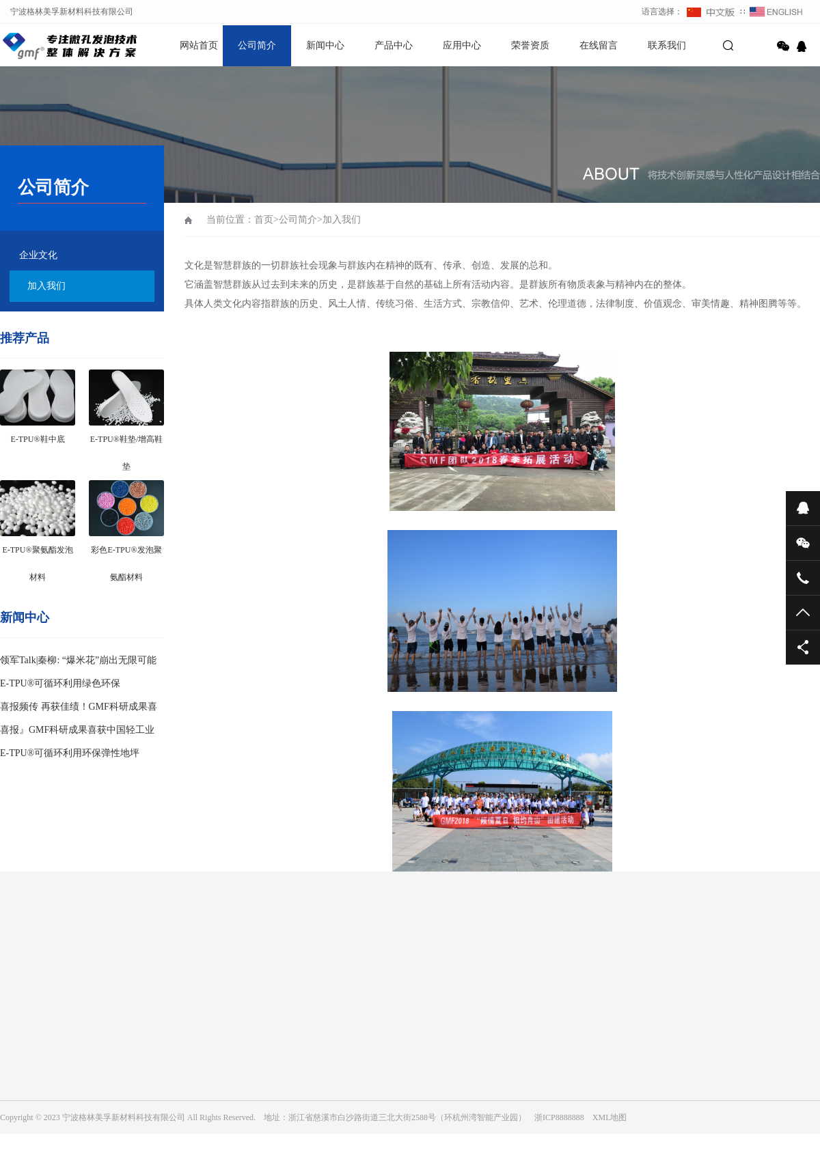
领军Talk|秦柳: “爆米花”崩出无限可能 (78, 660)
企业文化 (38, 255)
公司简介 (257, 45)
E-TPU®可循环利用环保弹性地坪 (69, 753)
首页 (263, 219)
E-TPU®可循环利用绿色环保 (60, 683)
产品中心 (393, 45)
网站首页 (199, 45)
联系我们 (667, 45)
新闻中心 (325, 45)
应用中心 (462, 45)
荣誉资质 (530, 45)
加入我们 (46, 286)
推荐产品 (24, 338)
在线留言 (598, 45)
